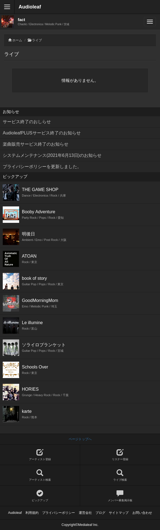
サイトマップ (119, 513)
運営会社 (85, 513)
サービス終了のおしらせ (27, 121)
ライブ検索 (120, 475)
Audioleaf (30, 7)
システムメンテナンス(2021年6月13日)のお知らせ (52, 155)
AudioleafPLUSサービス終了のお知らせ (42, 133)
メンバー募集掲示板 (120, 496)
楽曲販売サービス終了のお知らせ (35, 144)
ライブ (37, 40)
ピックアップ (40, 496)
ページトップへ (80, 439)
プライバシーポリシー (58, 513)
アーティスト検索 (40, 475)
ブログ (100, 513)
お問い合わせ (142, 513)
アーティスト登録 (40, 455)
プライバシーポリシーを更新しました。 (42, 166)
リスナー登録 (120, 455)
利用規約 (32, 513)
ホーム (17, 40)
